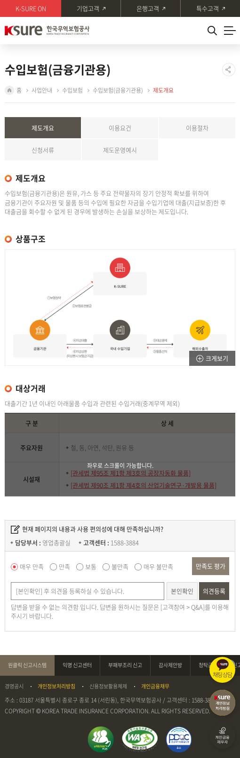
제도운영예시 (120, 149)
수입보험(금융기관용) (118, 90)
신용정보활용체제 (108, 686)
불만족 (120, 566)
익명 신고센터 (77, 665)
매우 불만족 (158, 566)
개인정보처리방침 (56, 686)
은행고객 (147, 8)
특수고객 (207, 8)
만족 (64, 566)
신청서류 (43, 149)
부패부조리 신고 (125, 665)
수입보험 (72, 90)
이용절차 (197, 127)
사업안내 (42, 90)
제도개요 (163, 90)
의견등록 (214, 590)
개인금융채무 (155, 686)
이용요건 (120, 127)
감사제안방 (170, 665)
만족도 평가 (210, 565)
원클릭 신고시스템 (27, 665)
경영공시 (14, 686)
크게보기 (217, 358)
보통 (90, 566)
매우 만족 (32, 566)
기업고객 (88, 8)
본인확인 (182, 590)
